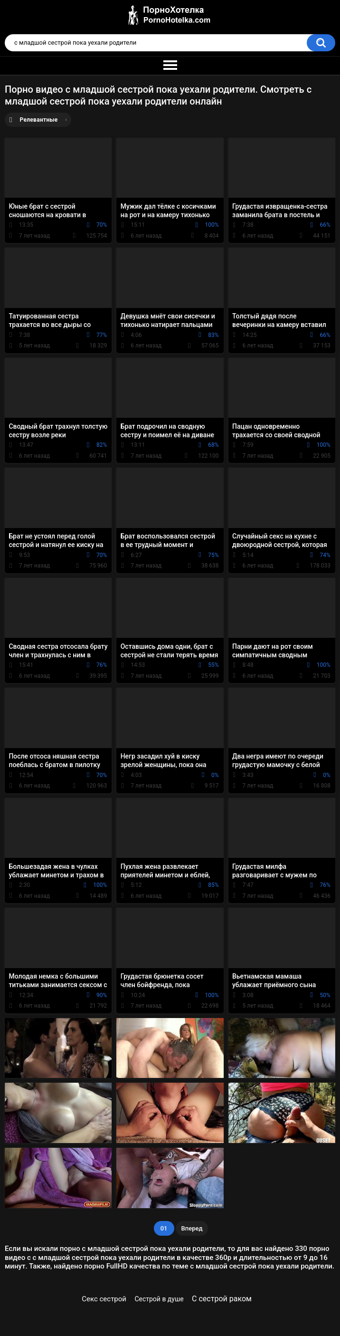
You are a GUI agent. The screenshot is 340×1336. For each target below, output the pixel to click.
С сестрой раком (222, 1298)
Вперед (192, 1228)
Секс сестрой (104, 1299)
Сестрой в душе (158, 1299)
